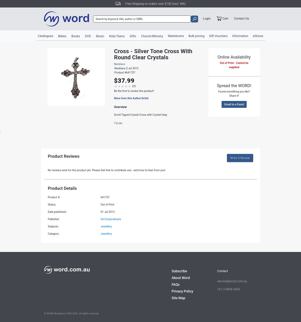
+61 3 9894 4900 (228, 289)
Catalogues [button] (45, 36)
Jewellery (106, 226)
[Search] (142, 19)
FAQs (176, 284)
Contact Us (241, 18)
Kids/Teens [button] (117, 36)
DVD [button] (88, 36)
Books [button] (75, 36)
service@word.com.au (232, 281)
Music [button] (100, 36)
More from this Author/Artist (131, 98)
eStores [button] (258, 36)
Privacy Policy (182, 291)
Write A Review (240, 157)
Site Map (178, 298)
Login (207, 18)
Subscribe (179, 271)
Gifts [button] (133, 36)
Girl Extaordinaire (111, 219)
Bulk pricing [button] (196, 36)
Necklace (119, 64)
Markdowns (176, 36)
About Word (181, 278)
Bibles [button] (62, 36)
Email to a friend (234, 104)
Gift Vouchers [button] (218, 36)
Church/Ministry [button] (152, 36)
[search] (194, 19)
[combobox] (142, 19)
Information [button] (240, 36)
